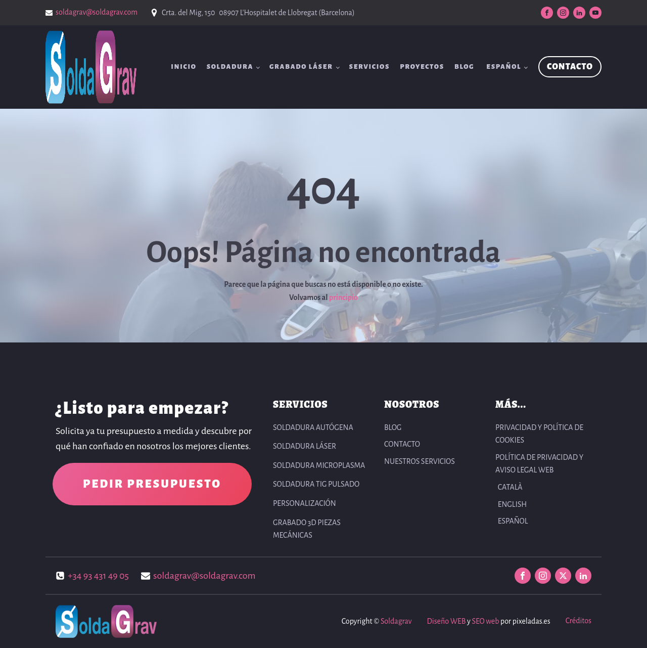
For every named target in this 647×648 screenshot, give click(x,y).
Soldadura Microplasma (319, 465)
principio (343, 297)
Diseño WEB (446, 621)
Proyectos (422, 66)
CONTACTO (570, 66)
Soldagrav (396, 621)
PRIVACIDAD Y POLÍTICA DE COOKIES (539, 434)
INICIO (184, 66)
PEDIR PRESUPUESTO (152, 484)
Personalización (304, 503)
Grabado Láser (301, 66)
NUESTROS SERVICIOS (419, 461)
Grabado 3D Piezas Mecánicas (307, 529)
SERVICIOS (369, 66)
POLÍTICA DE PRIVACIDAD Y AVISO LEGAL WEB (539, 463)
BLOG (464, 66)
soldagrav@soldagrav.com (96, 12)
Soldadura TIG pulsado (316, 484)
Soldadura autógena (313, 427)
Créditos (578, 621)
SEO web (485, 621)
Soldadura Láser (304, 446)
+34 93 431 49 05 (98, 576)
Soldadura (230, 66)
